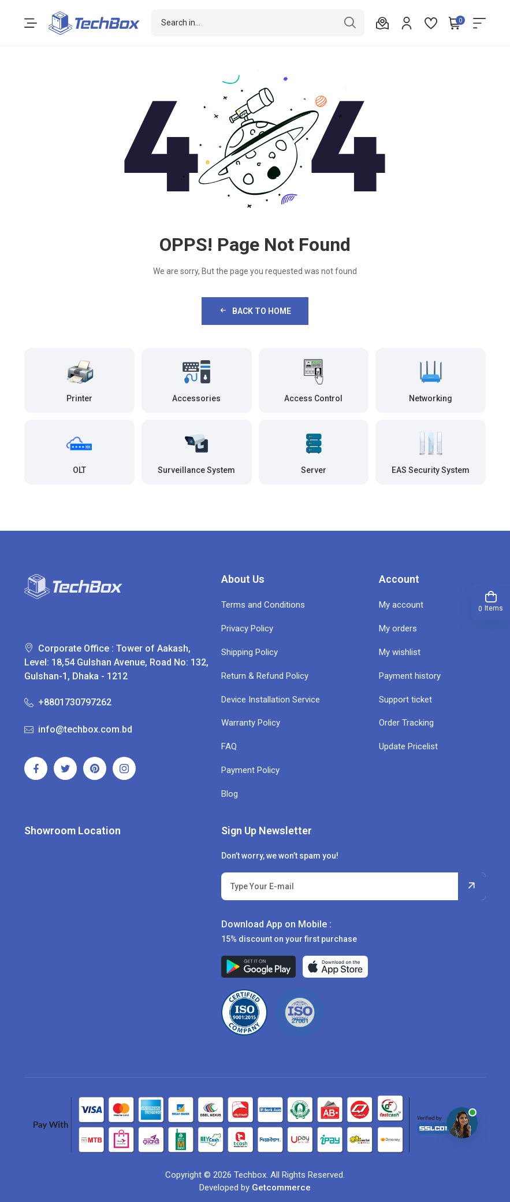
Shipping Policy (249, 652)
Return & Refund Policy (264, 676)
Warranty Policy (250, 722)
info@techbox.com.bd (78, 729)
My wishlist (399, 652)
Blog (229, 794)
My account (401, 605)
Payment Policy (250, 770)
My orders (398, 628)
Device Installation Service (270, 699)
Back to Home (254, 311)
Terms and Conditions (263, 605)
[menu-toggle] (30, 23)
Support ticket (405, 699)
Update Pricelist (408, 746)
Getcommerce (281, 1187)
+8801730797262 (67, 702)
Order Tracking (406, 722)
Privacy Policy (247, 628)
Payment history (410, 676)
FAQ (229, 746)
